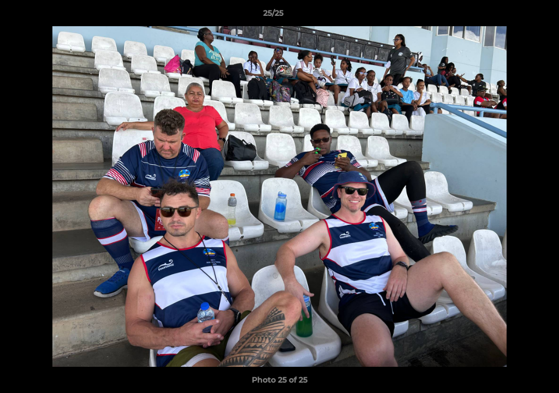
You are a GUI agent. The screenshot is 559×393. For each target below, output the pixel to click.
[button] (513, 16)
